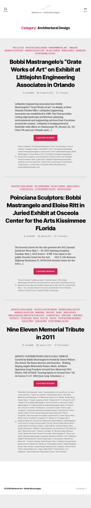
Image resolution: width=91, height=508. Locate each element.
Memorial (39, 324)
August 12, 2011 (45, 357)
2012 (60, 291)
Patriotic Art (58, 455)
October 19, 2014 (46, 104)
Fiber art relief (65, 168)
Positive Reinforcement (70, 330)
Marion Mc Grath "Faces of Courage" (51, 445)
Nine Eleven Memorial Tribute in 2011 (45, 345)
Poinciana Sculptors (25, 301)
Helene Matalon (58, 432)
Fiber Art (74, 51)
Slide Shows (41, 333)
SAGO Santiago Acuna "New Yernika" (45, 458)
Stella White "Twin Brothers (28, 463)
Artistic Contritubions (45, 321)
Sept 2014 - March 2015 (51, 173)
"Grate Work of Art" (46, 160)
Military (51, 324)
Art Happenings (42, 197)
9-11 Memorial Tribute (45, 409)
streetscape (67, 173)
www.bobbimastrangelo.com (33, 178)
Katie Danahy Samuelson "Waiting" (37, 440)
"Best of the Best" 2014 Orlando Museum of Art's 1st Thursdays (42, 158)
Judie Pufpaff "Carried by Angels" (42, 437)
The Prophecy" (46, 463)
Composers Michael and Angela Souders (42, 422)
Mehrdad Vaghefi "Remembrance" (44, 450)
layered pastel (56, 440)
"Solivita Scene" (51, 291)
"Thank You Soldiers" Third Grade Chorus (46, 407)
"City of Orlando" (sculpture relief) (31, 291)
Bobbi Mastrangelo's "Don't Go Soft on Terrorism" (49, 414)
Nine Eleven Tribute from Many (30, 452)
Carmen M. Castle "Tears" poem (59, 420)
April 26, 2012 (46, 248)
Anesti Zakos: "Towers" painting (30, 412)
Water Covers (65, 200)
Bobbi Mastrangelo (64, 163)
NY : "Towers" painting (51, 452)
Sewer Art (34, 57)
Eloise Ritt (32, 294)
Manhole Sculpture (40, 54)
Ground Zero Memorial (42, 432)
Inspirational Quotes (70, 321)
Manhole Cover (27, 296)
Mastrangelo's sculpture (58, 447)
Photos (44, 330)
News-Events (75, 54)
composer (22, 422)
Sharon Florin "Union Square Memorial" (53, 460)
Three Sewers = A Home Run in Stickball (45, 176)
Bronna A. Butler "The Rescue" (34, 420)
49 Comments (63, 357)
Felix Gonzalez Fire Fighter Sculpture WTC (43, 427)
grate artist (48, 171)
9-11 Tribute (60, 409)
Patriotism (25, 330)
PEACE (36, 330)
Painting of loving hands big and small (37, 455)
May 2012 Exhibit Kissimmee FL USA (48, 296)
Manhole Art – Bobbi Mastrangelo (27, 502)
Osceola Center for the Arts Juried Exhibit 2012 (51, 299)
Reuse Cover (39, 301)
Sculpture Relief (51, 301)
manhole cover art (34, 173)
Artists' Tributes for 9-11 (53, 412)
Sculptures (27, 333)
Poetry (53, 330)
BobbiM (31, 104)
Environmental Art (58, 51)
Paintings (67, 327)
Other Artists (26, 200)
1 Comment (64, 104)
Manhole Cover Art (19, 54)
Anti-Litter (17, 51)
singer (71, 460)
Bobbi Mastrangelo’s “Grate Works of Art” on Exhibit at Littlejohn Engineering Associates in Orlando (45, 80)
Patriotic (13, 330)
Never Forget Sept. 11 (66, 450)
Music (60, 324)
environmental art (52, 168)
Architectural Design (36, 51)
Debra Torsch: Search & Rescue (36, 425)
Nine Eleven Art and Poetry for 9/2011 (26, 327)
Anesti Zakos (70, 409)
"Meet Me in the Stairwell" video (30, 404)
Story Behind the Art (51, 57)
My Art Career (59, 54)
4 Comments (63, 248)
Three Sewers (23, 176)
